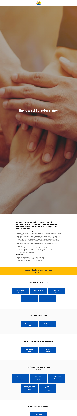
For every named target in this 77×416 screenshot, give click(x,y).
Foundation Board (52, 3)
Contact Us (72, 3)
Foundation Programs (63, 3)
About (6, 3)
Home (3, 3)
